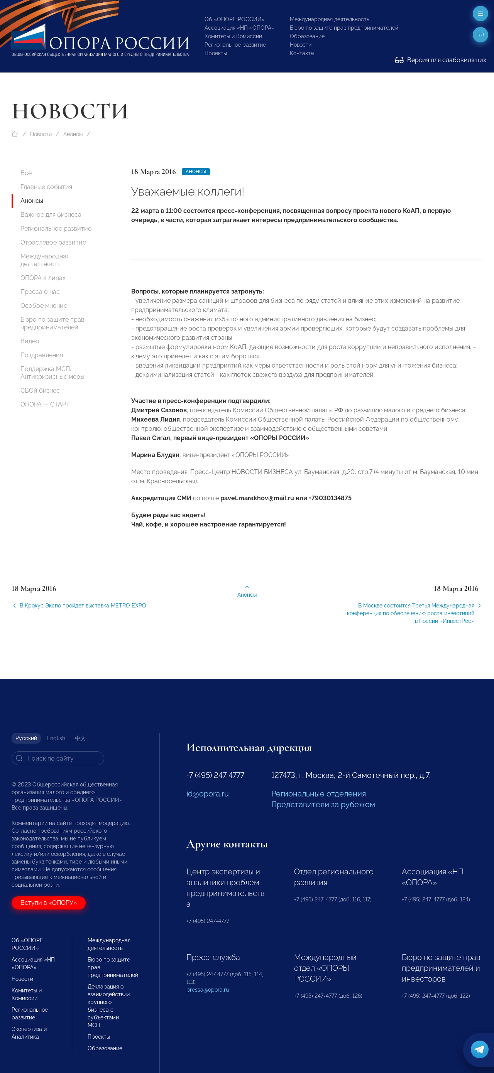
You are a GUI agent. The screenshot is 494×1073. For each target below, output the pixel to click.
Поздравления (41, 355)
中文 (80, 738)
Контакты (302, 53)
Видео (29, 341)
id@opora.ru (207, 793)
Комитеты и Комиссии (233, 36)
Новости (300, 45)
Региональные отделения (318, 793)
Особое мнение (43, 305)
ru (480, 34)
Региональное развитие (235, 45)
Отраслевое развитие (53, 242)
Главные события (46, 187)
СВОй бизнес (40, 390)
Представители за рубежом (323, 804)
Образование (307, 36)
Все (26, 173)
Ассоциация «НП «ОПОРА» (239, 28)
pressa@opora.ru (207, 990)
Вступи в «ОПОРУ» (48, 902)
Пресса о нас (40, 291)
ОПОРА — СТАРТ (45, 404)
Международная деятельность (329, 19)
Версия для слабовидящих (440, 60)
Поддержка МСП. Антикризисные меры (52, 372)
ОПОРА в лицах (43, 278)
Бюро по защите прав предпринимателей (344, 28)
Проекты (216, 53)
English (56, 738)
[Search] (58, 758)
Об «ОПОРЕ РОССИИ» (235, 19)
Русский (26, 738)
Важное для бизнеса (50, 214)
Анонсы (73, 134)
